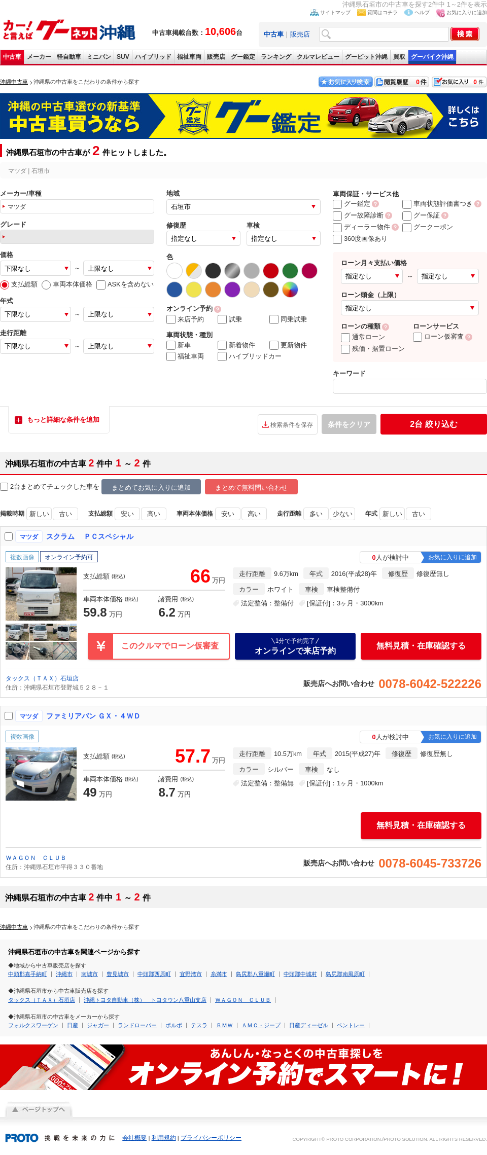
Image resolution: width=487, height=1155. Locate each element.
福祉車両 (189, 56)
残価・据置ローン (373, 348)
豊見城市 (118, 974)
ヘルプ (422, 12)
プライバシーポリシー (211, 1138)
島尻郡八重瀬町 (255, 974)
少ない (343, 514)
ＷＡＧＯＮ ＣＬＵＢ (36, 858)
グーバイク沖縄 (432, 56)
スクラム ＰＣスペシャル (89, 536)
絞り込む (433, 424)
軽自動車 (69, 56)
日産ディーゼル (308, 1025)
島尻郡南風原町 (345, 974)
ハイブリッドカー (250, 356)
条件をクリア (349, 424)
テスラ (199, 1025)
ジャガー (98, 1025)
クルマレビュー (318, 56)
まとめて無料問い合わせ (251, 487)
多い (316, 514)
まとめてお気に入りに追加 (151, 487)
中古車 (12, 56)
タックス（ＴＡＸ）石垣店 (42, 678)
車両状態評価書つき (437, 203)
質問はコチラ (382, 12)
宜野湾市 (191, 974)
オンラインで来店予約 (295, 646)
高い (153, 514)
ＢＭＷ (224, 1025)
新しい (39, 514)
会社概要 (134, 1138)
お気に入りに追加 (466, 12)
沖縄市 (64, 974)
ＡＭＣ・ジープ (261, 1025)
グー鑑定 (243, 56)
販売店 (300, 34)
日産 (72, 1025)
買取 (399, 56)
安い (127, 514)
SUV (123, 56)
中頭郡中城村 (300, 974)
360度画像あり (360, 238)
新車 (178, 345)
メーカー (39, 56)
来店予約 (185, 319)
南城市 (89, 974)
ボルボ (173, 1025)
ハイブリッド (153, 56)
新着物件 (236, 345)
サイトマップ (335, 12)
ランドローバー (137, 1025)
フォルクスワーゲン (33, 1025)
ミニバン (99, 56)
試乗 (230, 319)
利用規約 (164, 1138)
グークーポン (427, 227)
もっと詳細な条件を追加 (63, 419)
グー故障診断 (358, 215)
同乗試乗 (288, 319)
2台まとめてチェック (36, 487)
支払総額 (19, 284)
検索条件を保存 (291, 424)
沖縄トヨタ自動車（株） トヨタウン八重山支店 (145, 1000)
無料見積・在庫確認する (421, 645)
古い (65, 514)
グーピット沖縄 (366, 56)
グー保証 (421, 215)
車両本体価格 (67, 284)
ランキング (276, 56)
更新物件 (288, 345)
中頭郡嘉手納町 (27, 974)
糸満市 (219, 974)
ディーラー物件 (361, 227)
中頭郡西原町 (154, 974)
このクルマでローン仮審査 (170, 645)
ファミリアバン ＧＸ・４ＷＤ (93, 715)
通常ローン (363, 337)
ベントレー (351, 1025)
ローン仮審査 (438, 336)
